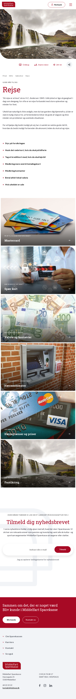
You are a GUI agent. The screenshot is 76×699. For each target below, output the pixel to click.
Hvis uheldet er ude (14, 184)
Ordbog (24, 64)
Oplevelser (19, 76)
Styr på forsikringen (15, 143)
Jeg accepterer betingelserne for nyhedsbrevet (38, 559)
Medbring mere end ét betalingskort (23, 164)
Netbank (56, 5)
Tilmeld (62, 549)
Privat (5, 76)
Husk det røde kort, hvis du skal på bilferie (25, 150)
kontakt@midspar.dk (11, 688)
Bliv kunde (11, 620)
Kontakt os (31, 620)
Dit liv (11, 76)
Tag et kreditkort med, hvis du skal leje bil (25, 157)
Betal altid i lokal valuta (16, 177)
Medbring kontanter (15, 171)
